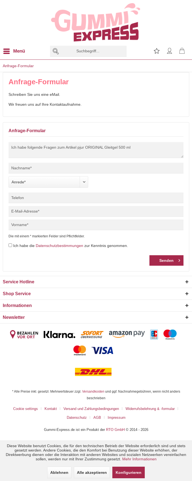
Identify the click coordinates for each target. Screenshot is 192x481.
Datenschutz (77, 417)
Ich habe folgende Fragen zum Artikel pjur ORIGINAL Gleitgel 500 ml (96, 150)
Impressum (117, 417)
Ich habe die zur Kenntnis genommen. (70, 245)
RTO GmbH (115, 429)
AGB (97, 417)
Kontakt (50, 408)
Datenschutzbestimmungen (59, 245)
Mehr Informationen (139, 459)
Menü (14, 50)
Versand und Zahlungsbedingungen (91, 408)
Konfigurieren (128, 472)
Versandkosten (93, 391)
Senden (169, 259)
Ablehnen (59, 472)
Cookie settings (25, 408)
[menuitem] (17, 51)
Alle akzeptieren (92, 472)
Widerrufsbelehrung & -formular (150, 408)
